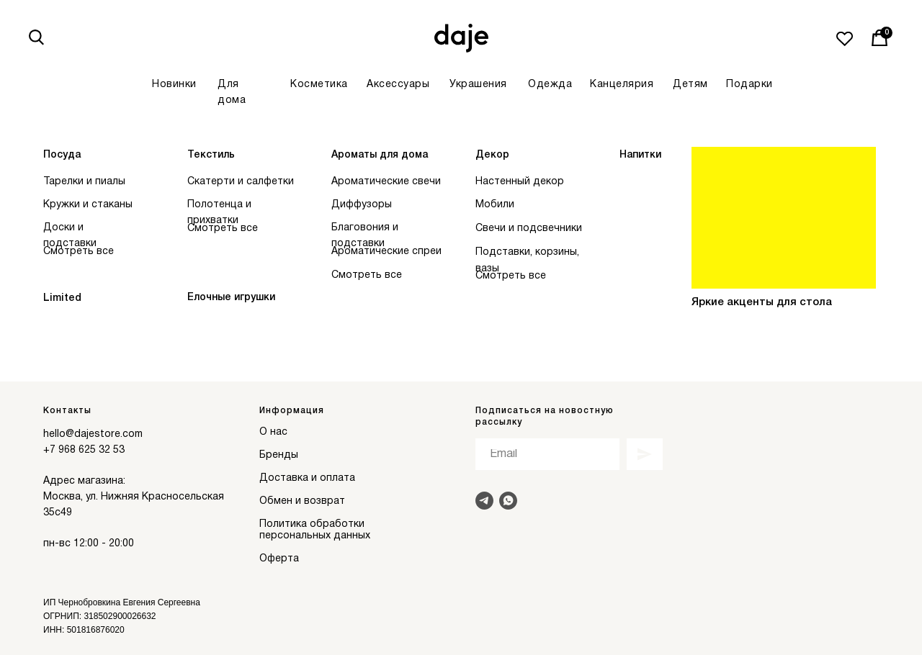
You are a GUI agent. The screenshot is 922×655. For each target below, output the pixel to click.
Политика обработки (311, 524)
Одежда (550, 84)
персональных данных (314, 536)
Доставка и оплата (307, 478)
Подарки (749, 84)
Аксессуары (398, 84)
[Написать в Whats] (508, 501)
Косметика (319, 84)
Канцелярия (621, 84)
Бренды (278, 455)
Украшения (478, 84)
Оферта (279, 559)
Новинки (174, 84)
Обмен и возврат (302, 501)
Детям (690, 84)
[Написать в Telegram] (484, 501)
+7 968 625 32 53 (84, 450)
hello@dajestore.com (93, 434)
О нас (273, 432)
